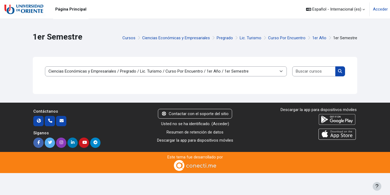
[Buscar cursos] (314, 71)
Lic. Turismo (250, 37)
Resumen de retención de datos (195, 132)
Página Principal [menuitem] (70, 9)
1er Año (319, 37)
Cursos (128, 37)
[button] (335, 9)
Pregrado (225, 37)
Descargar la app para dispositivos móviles (195, 140)
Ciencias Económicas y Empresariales (176, 37)
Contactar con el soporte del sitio (195, 113)
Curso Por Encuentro (287, 37)
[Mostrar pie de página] (377, 186)
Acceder (380, 9)
